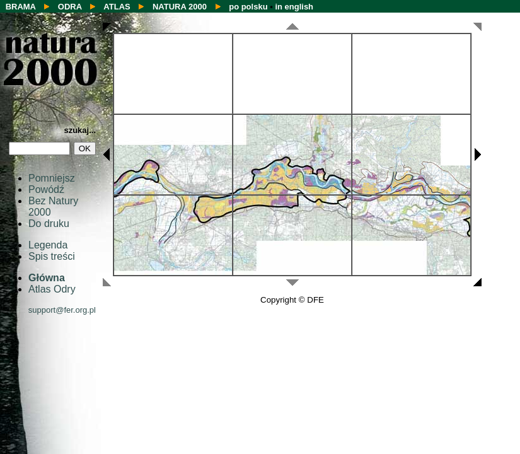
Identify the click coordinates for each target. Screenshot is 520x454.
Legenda (47, 245)
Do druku (48, 223)
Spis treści (51, 256)
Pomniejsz (51, 178)
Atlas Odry (52, 289)
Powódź (46, 189)
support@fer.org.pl (62, 310)
